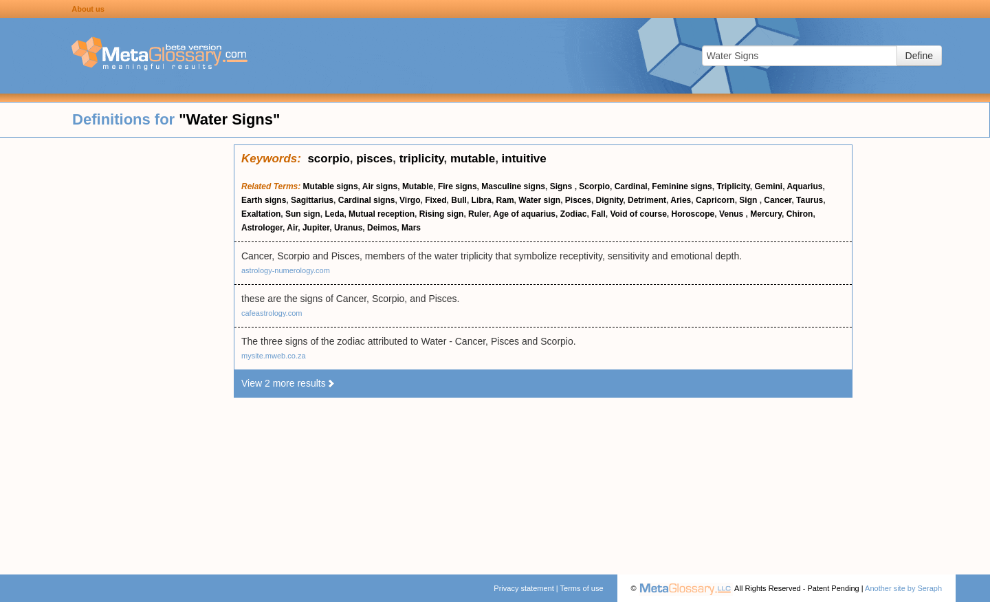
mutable (472, 158)
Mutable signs (330, 186)
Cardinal (631, 186)
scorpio (328, 158)
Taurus (809, 200)
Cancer (777, 200)
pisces (374, 158)
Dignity (610, 200)
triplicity (421, 158)
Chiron (799, 214)
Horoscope (693, 214)
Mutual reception (382, 214)
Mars (411, 228)
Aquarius (804, 186)
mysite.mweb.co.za (273, 356)
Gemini (769, 186)
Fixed (435, 200)
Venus (732, 214)
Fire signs (457, 186)
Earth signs (263, 200)
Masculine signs (513, 186)
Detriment (647, 200)
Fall (598, 214)
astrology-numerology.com (285, 270)
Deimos (382, 228)
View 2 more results (288, 383)
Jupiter (315, 228)
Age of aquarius (524, 214)
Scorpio (594, 186)
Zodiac (573, 214)
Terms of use (582, 588)
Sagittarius (312, 200)
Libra (482, 200)
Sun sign (302, 214)
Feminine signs (682, 186)
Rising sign (441, 214)
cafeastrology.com (271, 313)
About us (88, 9)
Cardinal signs (366, 200)
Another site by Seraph (903, 588)
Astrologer (262, 228)
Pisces (578, 200)
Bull (459, 200)
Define (919, 55)
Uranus (348, 228)
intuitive (524, 158)
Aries (680, 200)
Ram (505, 200)
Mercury (766, 214)
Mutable (417, 186)
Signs (562, 186)
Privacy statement (523, 588)
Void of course (638, 214)
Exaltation (260, 214)
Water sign (539, 200)
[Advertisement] (117, 350)
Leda (334, 214)
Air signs (379, 186)
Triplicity (732, 186)
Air (292, 228)
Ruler (478, 214)
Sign (749, 200)
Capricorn (715, 200)
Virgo (409, 200)
